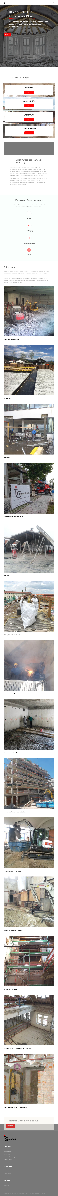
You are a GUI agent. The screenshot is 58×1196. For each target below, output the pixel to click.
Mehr (29, 95)
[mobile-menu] (53, 3)
